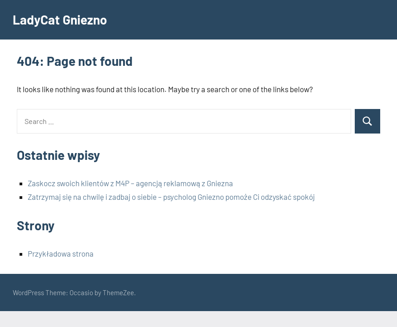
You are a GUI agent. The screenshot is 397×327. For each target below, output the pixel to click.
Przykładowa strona (61, 253)
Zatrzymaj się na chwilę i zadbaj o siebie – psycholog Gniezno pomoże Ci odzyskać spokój (171, 196)
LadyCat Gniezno (60, 19)
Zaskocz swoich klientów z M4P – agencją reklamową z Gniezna (130, 183)
